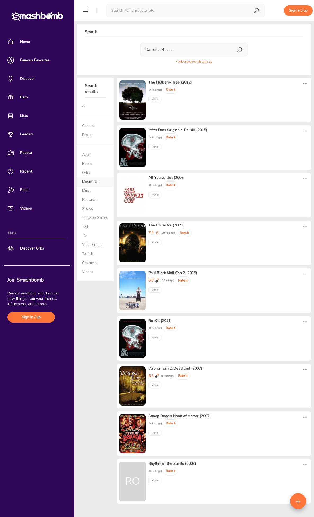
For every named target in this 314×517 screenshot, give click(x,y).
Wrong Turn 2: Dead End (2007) (175, 368)
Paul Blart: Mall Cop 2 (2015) (172, 272)
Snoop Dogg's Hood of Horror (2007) (179, 416)
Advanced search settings (194, 62)
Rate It (170, 90)
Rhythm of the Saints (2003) (172, 463)
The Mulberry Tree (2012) (170, 82)
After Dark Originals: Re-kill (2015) (177, 130)
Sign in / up (31, 317)
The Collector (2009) (165, 225)
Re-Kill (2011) (159, 320)
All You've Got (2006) (166, 177)
